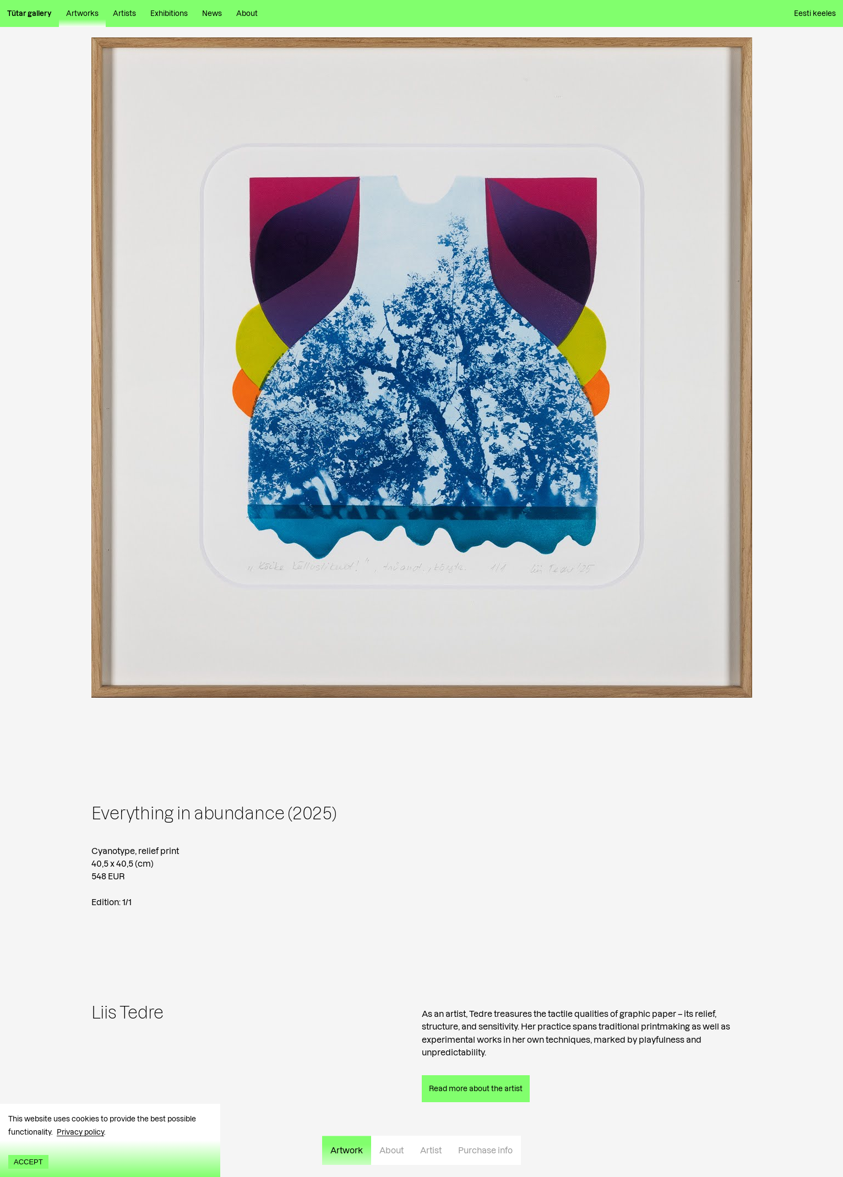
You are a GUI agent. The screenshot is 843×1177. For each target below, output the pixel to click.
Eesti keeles (815, 13)
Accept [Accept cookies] (28, 1162)
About (247, 13)
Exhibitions (169, 13)
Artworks (82, 13)
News (212, 13)
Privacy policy (80, 1132)
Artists (124, 13)
